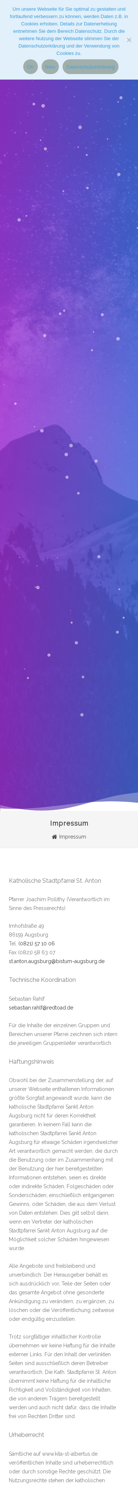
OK (30, 67)
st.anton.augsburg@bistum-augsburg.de (57, 961)
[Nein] (128, 39)
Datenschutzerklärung (90, 67)
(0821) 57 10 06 (36, 944)
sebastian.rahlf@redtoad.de (41, 1008)
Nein (50, 67)
